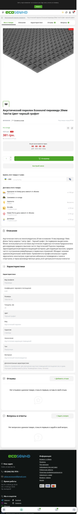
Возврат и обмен (45, 459)
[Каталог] (4, 509)
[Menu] (3, 12)
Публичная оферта (46, 470)
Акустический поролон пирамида (15, 17)
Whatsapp (5, 506)
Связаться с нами (45, 475)
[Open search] (66, 12)
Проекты (42, 462)
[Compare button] (72, 128)
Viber (4, 503)
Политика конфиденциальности (50, 472)
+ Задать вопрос (62, 416)
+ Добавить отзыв (62, 379)
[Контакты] (74, 509)
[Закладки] (39, 509)
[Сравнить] (56, 509)
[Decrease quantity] (11, 160)
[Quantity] (6, 158)
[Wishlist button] (68, 128)
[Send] (70, 179)
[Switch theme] (63, 12)
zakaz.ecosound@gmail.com (15, 477)
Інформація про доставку (48, 467)
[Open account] (70, 12)
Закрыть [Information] (38, 6)
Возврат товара (45, 478)
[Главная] (21, 509)
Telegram (5, 500)
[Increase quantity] (11, 157)
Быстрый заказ (38, 166)
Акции (41, 480)
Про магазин (44, 465)
